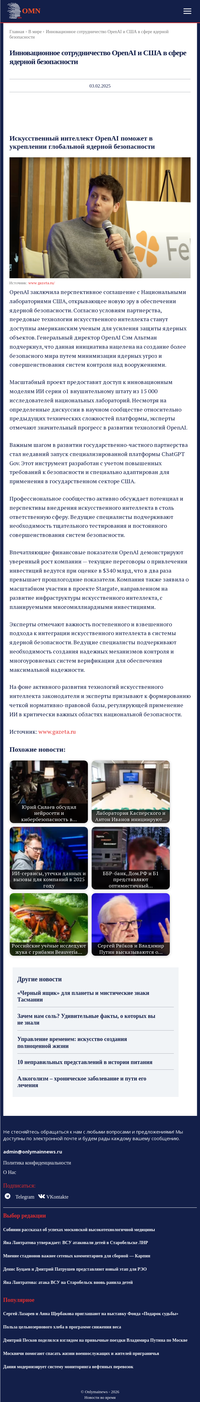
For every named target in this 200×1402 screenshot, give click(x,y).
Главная (16, 31)
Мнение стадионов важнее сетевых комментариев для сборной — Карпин (76, 1256)
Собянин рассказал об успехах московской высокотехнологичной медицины (79, 1229)
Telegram (24, 1197)
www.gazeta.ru (57, 731)
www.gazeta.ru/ (41, 282)
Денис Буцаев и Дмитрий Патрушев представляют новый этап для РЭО (75, 1269)
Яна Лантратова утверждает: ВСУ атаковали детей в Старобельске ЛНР (75, 1242)
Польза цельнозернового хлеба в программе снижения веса (62, 1327)
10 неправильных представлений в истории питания (84, 1062)
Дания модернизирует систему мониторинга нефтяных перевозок (68, 1366)
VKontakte (57, 1197)
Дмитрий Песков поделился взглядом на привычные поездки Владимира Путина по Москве (95, 1340)
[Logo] (23, 11)
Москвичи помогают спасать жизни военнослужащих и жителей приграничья (81, 1353)
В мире (35, 31)
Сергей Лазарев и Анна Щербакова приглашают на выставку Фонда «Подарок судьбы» (90, 1313)
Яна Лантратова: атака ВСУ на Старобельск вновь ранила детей (68, 1282)
